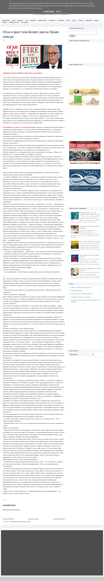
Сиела (74, 20)
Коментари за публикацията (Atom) (21, 521)
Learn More (48, 12)
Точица (80, 20)
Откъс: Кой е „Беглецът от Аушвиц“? (90, 241)
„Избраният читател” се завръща (80, 297)
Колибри (33, 20)
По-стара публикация (59, 519)
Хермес (4, 22)
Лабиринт (52, 20)
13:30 (5, 500)
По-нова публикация (8, 519)
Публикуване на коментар (11, 509)
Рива (68, 20)
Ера (26, 20)
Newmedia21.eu (14, 22)
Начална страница (76, 290)
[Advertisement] (85, 123)
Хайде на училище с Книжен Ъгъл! (81, 287)
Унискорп (89, 20)
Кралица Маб (42, 20)
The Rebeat (24, 22)
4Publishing (6, 20)
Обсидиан (60, 20)
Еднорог (20, 20)
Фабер (96, 20)
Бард (13, 20)
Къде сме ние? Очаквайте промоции (81, 294)
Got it (58, 12)
